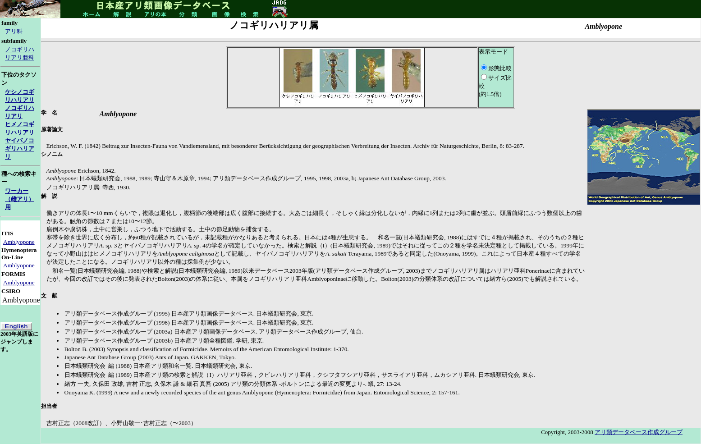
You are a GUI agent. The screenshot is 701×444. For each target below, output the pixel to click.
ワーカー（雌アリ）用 (19, 199)
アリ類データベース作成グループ (639, 432)
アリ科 (14, 31)
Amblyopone (19, 241)
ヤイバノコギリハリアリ (19, 148)
